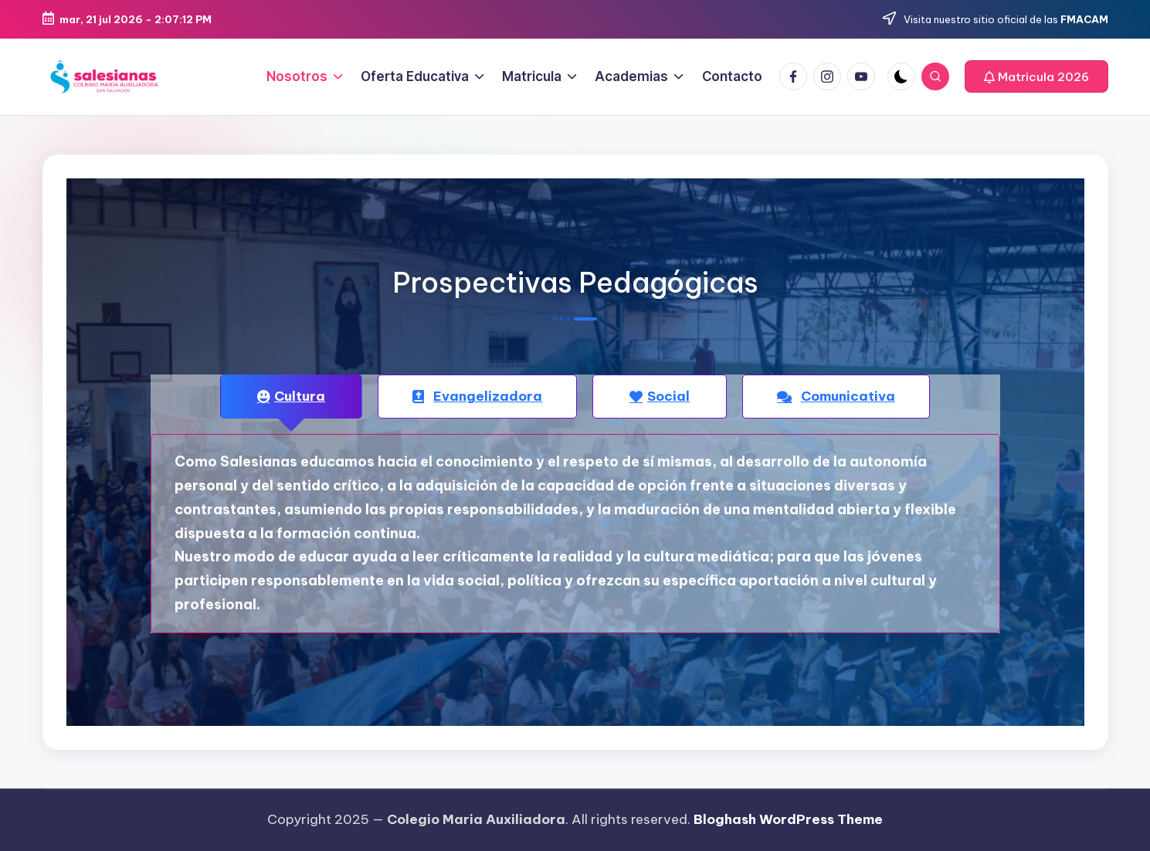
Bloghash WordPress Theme (788, 819)
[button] (1036, 76)
